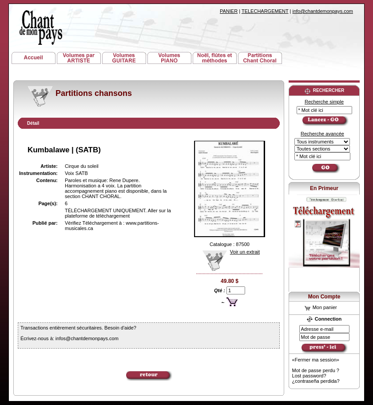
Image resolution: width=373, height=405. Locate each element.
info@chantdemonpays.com (322, 11)
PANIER (229, 11)
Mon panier (321, 307)
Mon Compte (324, 297)
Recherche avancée (322, 133)
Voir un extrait (228, 251)
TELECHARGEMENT (265, 11)
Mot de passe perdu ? (315, 370)
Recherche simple (324, 101)
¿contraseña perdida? (316, 381)
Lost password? (309, 375)
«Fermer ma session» (315, 359)
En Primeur (324, 188)
